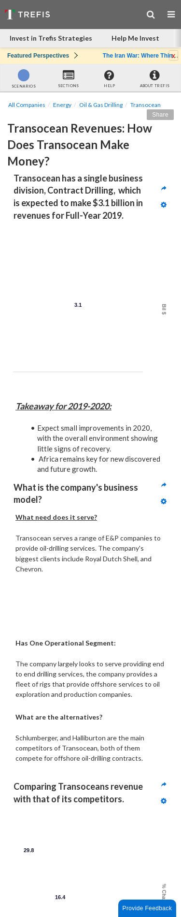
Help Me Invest (135, 38)
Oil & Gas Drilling (101, 104)
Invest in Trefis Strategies (51, 38)
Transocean (145, 104)
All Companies (26, 104)
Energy (62, 104)
